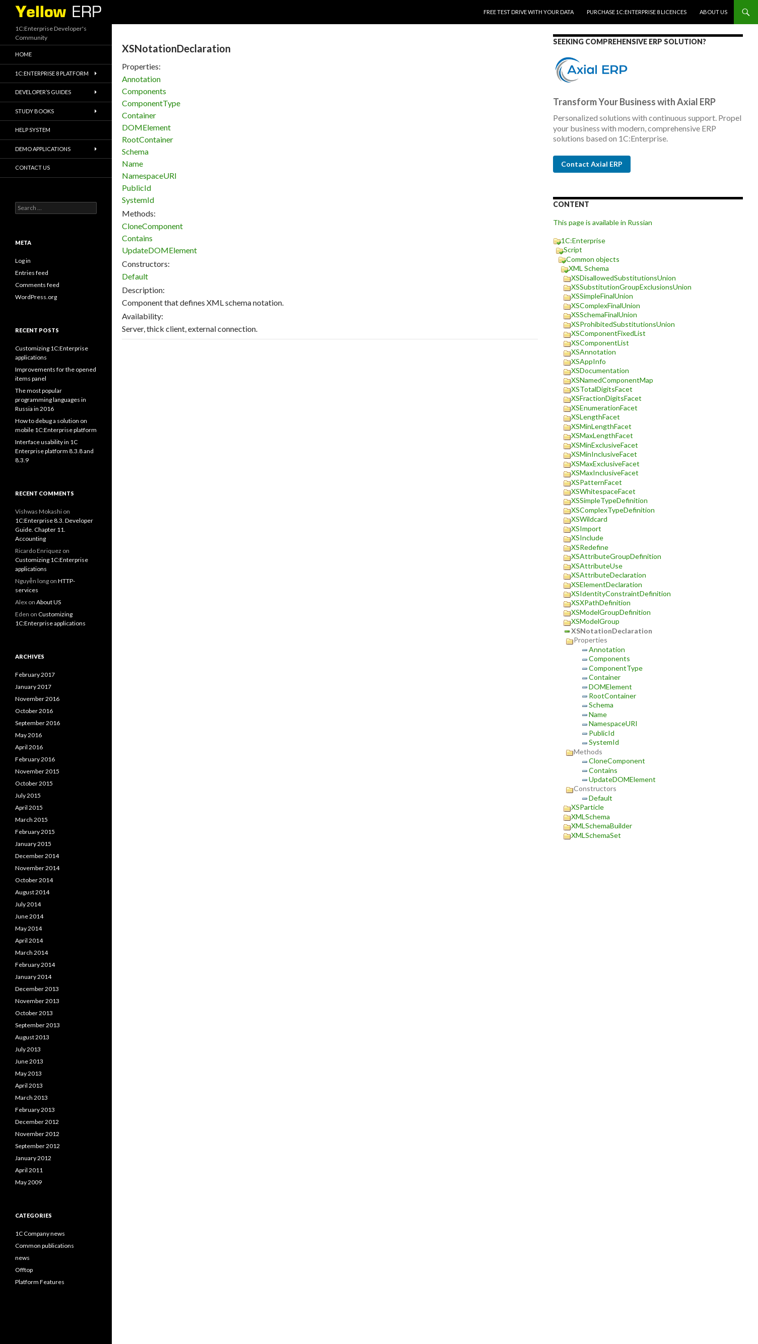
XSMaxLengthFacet (602, 435)
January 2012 (33, 1158)
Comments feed (37, 285)
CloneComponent (152, 226)
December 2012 (37, 1121)
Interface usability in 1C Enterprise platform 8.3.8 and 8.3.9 (54, 451)
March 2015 (31, 819)
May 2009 (28, 1182)
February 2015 (35, 831)
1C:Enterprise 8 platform (52, 73)
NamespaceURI (149, 175)
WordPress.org (36, 297)
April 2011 (29, 1170)
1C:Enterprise (583, 240)
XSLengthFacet (595, 416)
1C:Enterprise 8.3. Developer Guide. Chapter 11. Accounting (54, 529)
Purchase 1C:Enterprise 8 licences (636, 12)
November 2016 (37, 698)
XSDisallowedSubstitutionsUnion (623, 277)
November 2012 (37, 1134)
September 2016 (37, 723)
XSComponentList (600, 342)
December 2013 (37, 989)
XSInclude (587, 537)
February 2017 (35, 674)
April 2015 (29, 807)
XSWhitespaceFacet (603, 491)
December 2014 (37, 856)
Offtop (24, 1270)
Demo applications (43, 149)
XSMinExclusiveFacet (604, 445)
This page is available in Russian (602, 222)
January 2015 (33, 843)
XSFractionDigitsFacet (606, 398)
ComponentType (151, 103)
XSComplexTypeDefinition (613, 510)
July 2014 (28, 904)
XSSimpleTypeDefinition (609, 500)
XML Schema (589, 268)
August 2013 (32, 1037)
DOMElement (146, 127)
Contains (137, 238)
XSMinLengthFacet (601, 426)
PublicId (136, 187)
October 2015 (34, 783)
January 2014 (33, 976)
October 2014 (34, 880)
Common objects (592, 259)
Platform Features (39, 1282)
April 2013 (29, 1085)
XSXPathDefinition (601, 602)
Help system (32, 129)
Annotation (141, 79)
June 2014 (29, 916)
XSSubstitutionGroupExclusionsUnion (631, 286)
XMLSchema (590, 816)
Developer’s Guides (43, 92)
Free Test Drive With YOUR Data (529, 12)
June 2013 (29, 1061)
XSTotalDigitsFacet (602, 389)
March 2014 (31, 952)
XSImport (586, 528)
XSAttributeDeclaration (608, 575)
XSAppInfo (588, 361)
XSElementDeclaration (606, 584)
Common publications (44, 1245)
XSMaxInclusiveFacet (605, 472)
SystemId (138, 199)
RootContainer (147, 139)
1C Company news (40, 1233)
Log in (23, 260)
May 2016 (28, 735)
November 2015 (37, 771)
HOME (23, 54)
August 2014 (32, 892)
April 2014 (29, 940)
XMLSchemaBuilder (601, 825)
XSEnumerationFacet (604, 407)
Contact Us (32, 167)
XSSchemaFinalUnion (604, 314)
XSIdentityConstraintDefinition (621, 593)
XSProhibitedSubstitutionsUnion (623, 324)
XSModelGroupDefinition (611, 612)
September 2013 (37, 1025)
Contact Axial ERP (592, 164)
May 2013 (28, 1073)
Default (135, 276)
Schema (135, 151)
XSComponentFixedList (608, 333)
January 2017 (33, 686)
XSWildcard (589, 519)
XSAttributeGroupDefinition (616, 556)
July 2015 (28, 795)
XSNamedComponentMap (612, 380)
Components (144, 91)
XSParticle (587, 807)
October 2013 (34, 1013)
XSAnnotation (593, 351)
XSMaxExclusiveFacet (605, 463)
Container (139, 115)
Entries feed (31, 272)
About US (713, 12)
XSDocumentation (600, 370)
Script (573, 249)
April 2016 (29, 747)
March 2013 (31, 1097)
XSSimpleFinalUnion (602, 296)
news (22, 1257)
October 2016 (34, 711)
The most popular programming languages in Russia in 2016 (50, 399)
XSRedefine (589, 547)
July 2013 (28, 1049)
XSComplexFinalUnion (605, 305)
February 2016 (35, 759)
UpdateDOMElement (159, 250)
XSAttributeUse (597, 565)
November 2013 (37, 1001)
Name (132, 163)
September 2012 (37, 1146)
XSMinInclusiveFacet (604, 454)
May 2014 (28, 928)
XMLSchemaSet (596, 835)
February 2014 (35, 964)
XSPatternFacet (596, 482)
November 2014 (37, 868)
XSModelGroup (595, 621)
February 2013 (35, 1109)
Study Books (34, 111)
